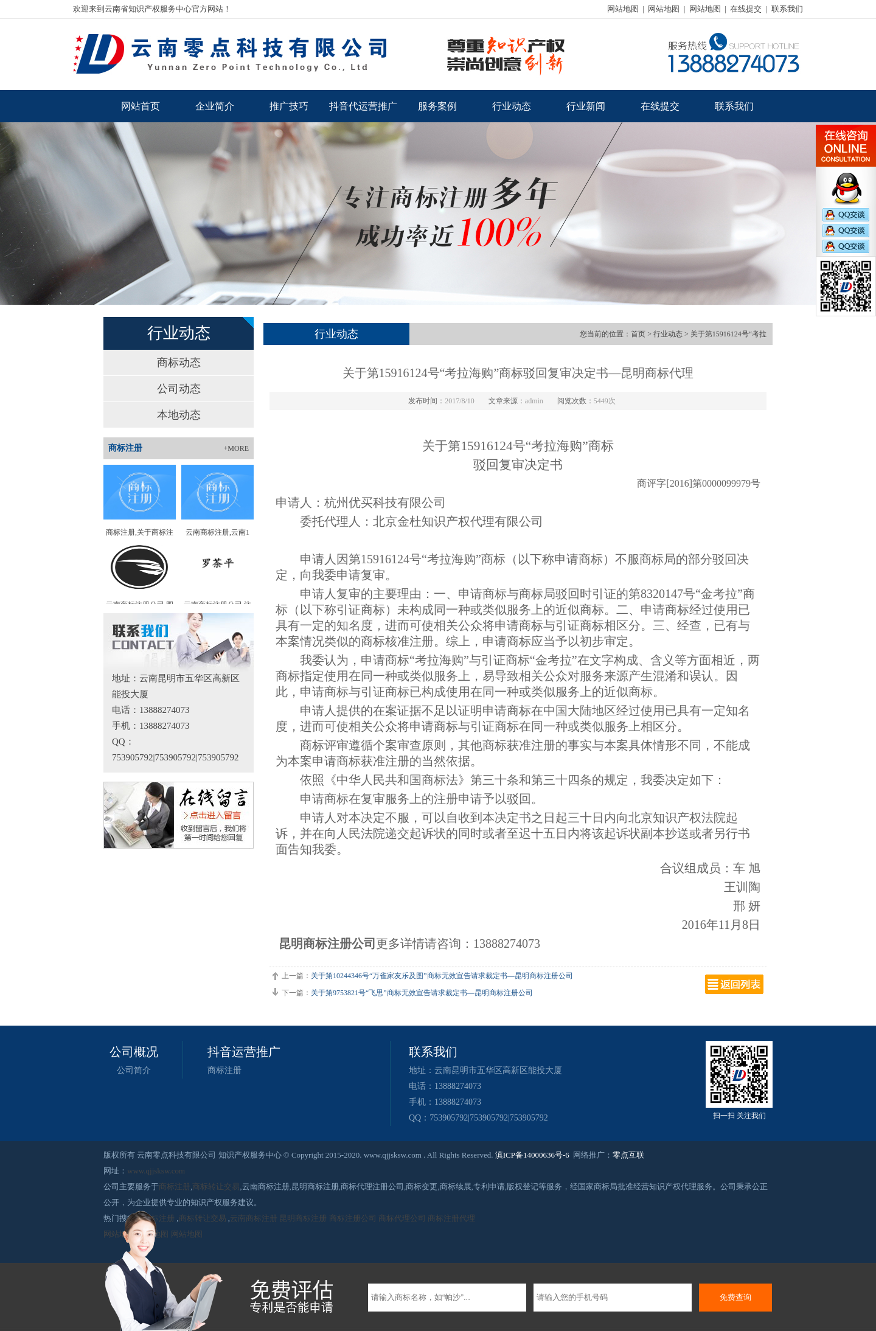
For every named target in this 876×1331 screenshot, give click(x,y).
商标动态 (179, 362)
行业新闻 (585, 106)
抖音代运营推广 (363, 106)
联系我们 (787, 8)
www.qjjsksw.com (156, 1170)
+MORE (236, 448)
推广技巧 (288, 106)
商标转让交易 (216, 1186)
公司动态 (179, 389)
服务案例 (437, 106)
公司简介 (134, 1070)
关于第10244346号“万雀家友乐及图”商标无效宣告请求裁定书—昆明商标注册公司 (442, 975)
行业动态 (511, 106)
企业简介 (214, 106)
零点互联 (628, 1154)
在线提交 (746, 8)
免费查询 (735, 1297)
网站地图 (623, 8)
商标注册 (224, 1070)
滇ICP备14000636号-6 (532, 1154)
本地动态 (179, 415)
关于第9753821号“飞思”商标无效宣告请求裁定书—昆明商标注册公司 (422, 993)
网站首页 (140, 106)
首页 (638, 334)
